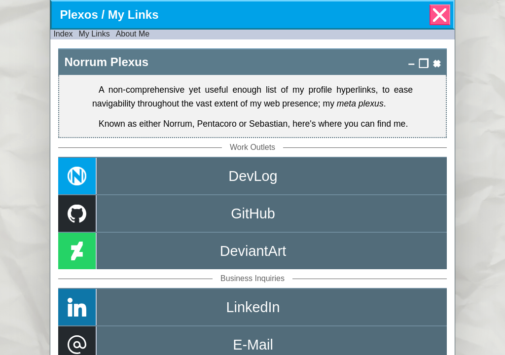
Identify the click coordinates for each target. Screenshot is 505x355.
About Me (132, 34)
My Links (94, 34)
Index (62, 34)
